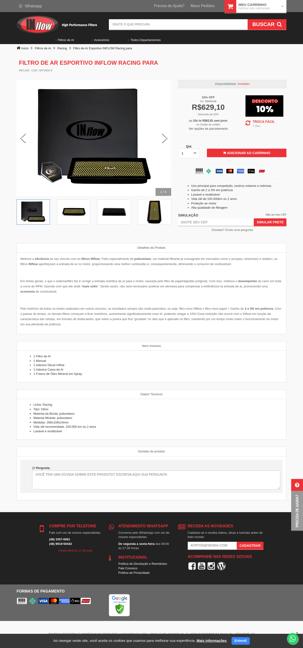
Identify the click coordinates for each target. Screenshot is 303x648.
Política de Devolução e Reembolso (142, 563)
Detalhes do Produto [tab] (152, 247)
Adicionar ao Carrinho (246, 153)
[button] (297, 505)
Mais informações (211, 641)
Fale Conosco (127, 568)
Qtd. (189, 146)
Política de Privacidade (134, 572)
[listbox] (189, 153)
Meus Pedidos (202, 6)
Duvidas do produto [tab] (151, 451)
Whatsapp (30, 6)
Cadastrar (250, 545)
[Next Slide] (164, 137)
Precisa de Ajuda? (169, 6)
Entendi (241, 641)
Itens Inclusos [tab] (151, 346)
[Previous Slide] (23, 137)
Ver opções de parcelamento (208, 128)
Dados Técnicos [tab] (152, 394)
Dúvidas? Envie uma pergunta (232, 230)
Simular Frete (270, 222)
